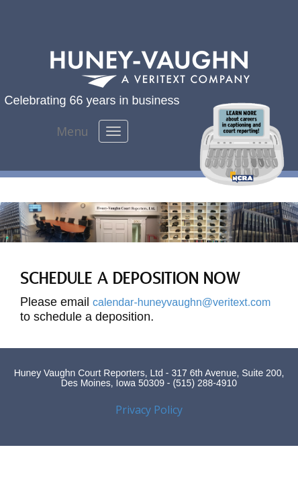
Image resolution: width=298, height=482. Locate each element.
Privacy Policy (149, 409)
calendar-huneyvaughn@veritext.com (181, 302)
